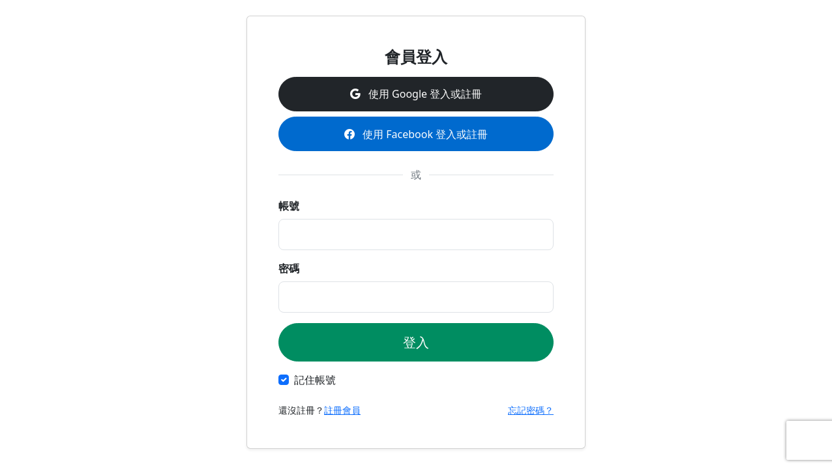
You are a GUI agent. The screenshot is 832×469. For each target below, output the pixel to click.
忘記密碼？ (531, 410)
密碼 (288, 268)
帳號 (288, 206)
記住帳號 (315, 380)
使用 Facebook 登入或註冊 (416, 134)
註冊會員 (342, 410)
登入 (416, 342)
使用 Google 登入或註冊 (416, 94)
